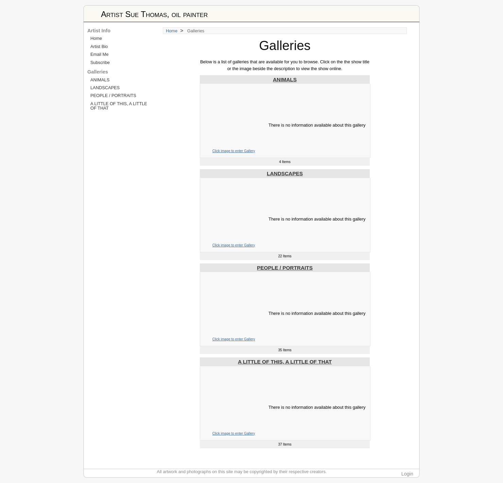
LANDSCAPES (285, 173)
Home (171, 30)
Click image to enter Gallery (233, 151)
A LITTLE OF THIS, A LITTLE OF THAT (285, 362)
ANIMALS (285, 79)
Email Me (99, 54)
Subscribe (100, 62)
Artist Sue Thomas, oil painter (154, 14)
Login (407, 474)
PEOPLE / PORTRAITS (285, 268)
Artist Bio (99, 46)
